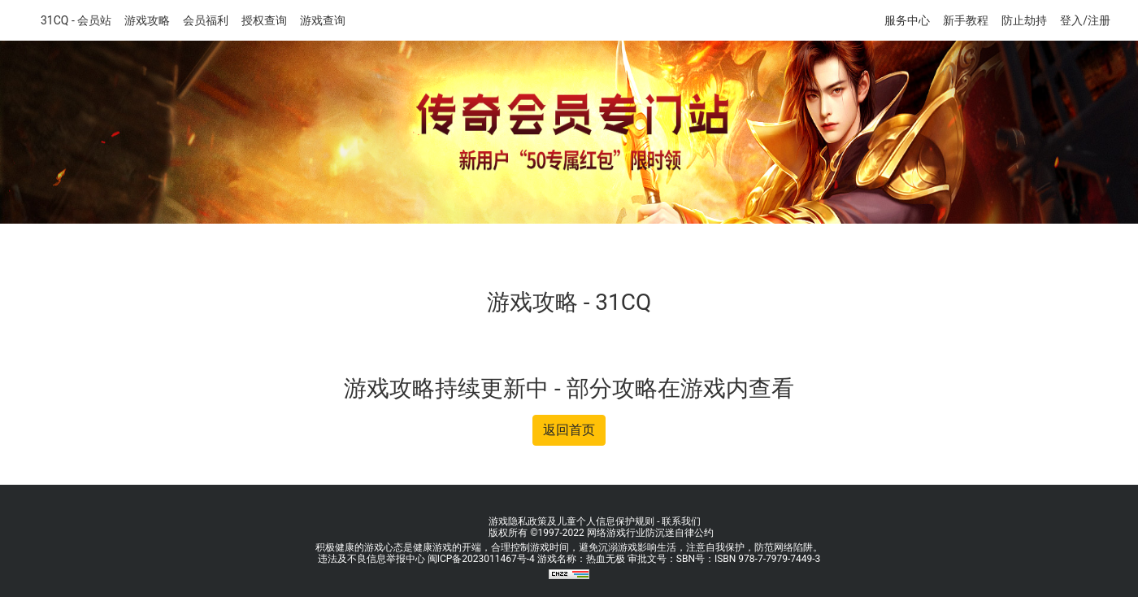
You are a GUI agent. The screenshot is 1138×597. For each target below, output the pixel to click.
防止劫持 (1024, 20)
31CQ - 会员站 (76, 20)
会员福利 (205, 20)
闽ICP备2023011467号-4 (481, 558)
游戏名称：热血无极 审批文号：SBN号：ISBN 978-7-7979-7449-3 (678, 558)
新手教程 (965, 20)
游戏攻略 (147, 20)
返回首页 (569, 430)
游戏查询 (322, 20)
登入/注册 (1085, 20)
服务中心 (907, 20)
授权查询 (264, 20)
